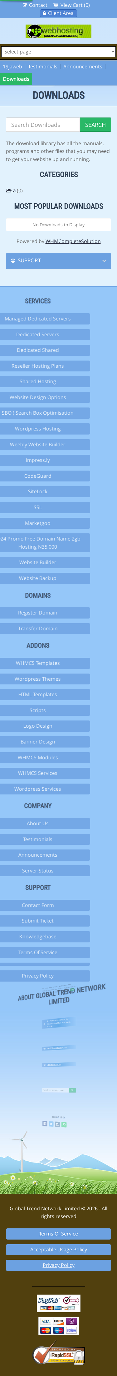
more (62, 991)
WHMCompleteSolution (73, 241)
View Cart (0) (75, 5)
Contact (38, 5)
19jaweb (12, 66)
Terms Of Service (58, 1233)
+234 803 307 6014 (57, 1062)
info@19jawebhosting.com (58, 1045)
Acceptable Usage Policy (58, 1249)
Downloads (16, 79)
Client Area (61, 13)
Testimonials (42, 66)
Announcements (82, 66)
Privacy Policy (59, 1265)
